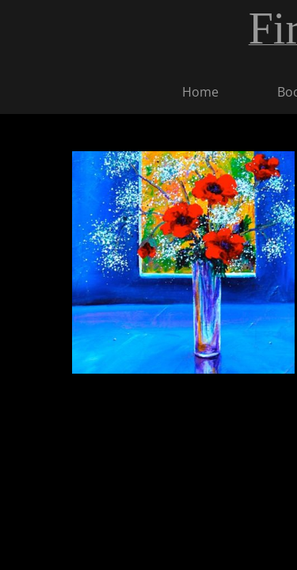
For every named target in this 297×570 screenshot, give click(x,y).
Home (200, 92)
